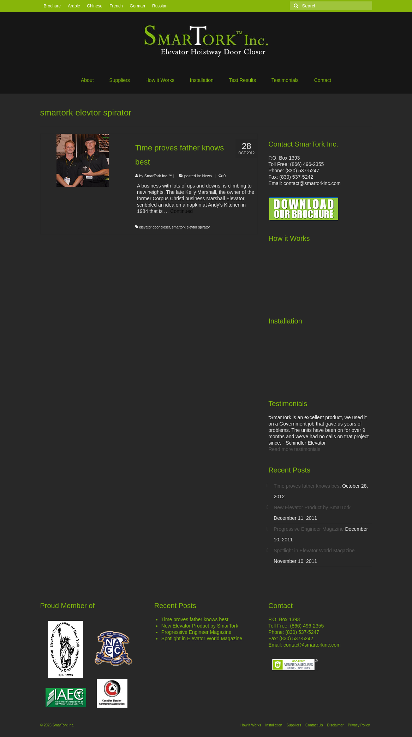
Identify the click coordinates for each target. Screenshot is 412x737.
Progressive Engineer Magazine (309, 529)
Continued (181, 211)
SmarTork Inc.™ (158, 176)
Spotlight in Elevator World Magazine (314, 550)
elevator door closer (154, 227)
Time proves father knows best (307, 486)
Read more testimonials (294, 449)
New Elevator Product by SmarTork (312, 507)
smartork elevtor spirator (191, 227)
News (207, 176)
